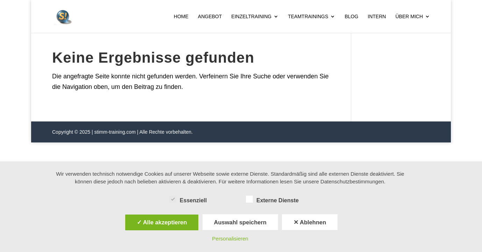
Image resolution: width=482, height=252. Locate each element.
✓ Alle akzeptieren (162, 222)
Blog (351, 16)
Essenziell (188, 199)
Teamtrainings (308, 16)
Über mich (409, 16)
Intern (377, 16)
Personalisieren (230, 238)
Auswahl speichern (240, 222)
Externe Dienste (272, 199)
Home (181, 16)
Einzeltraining (251, 16)
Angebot (210, 16)
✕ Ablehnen (309, 222)
